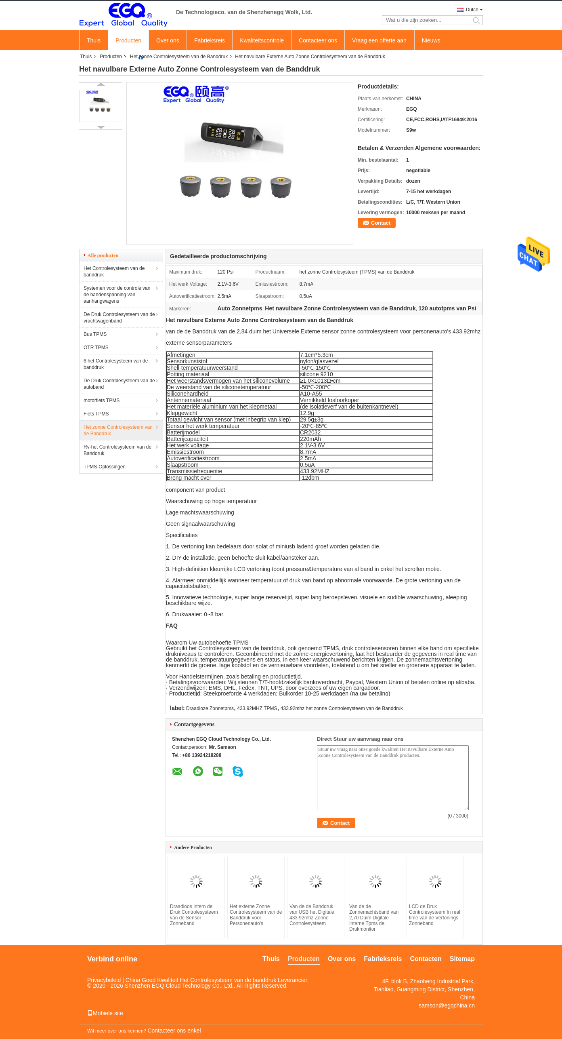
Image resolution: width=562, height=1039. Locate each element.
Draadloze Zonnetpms (210, 708)
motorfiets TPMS (102, 400)
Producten (128, 40)
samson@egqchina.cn (447, 1005)
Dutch (472, 10)
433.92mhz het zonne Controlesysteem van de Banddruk (342, 708)
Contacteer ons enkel (174, 1030)
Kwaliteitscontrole (262, 40)
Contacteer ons (318, 40)
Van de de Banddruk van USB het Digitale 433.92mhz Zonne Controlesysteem (311, 915)
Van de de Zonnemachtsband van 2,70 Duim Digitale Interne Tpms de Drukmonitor (373, 918)
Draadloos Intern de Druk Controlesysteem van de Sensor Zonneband (194, 915)
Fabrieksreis (209, 40)
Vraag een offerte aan (379, 40)
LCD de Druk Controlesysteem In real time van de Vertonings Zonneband (434, 915)
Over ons (167, 40)
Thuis (94, 40)
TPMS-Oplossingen (105, 467)
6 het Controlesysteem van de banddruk (116, 364)
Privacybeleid (104, 980)
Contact (380, 223)
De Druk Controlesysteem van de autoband (119, 384)
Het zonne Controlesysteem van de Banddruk (179, 56)
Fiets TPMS (96, 414)
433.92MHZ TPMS (257, 708)
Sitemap (462, 958)
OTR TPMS (96, 347)
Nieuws (431, 40)
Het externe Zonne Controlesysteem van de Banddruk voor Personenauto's (256, 915)
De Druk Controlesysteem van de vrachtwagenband (119, 318)
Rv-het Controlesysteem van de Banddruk (117, 450)
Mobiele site (105, 1013)
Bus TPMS (95, 334)
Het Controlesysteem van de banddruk (114, 272)
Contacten (426, 958)
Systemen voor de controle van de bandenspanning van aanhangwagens (117, 294)
